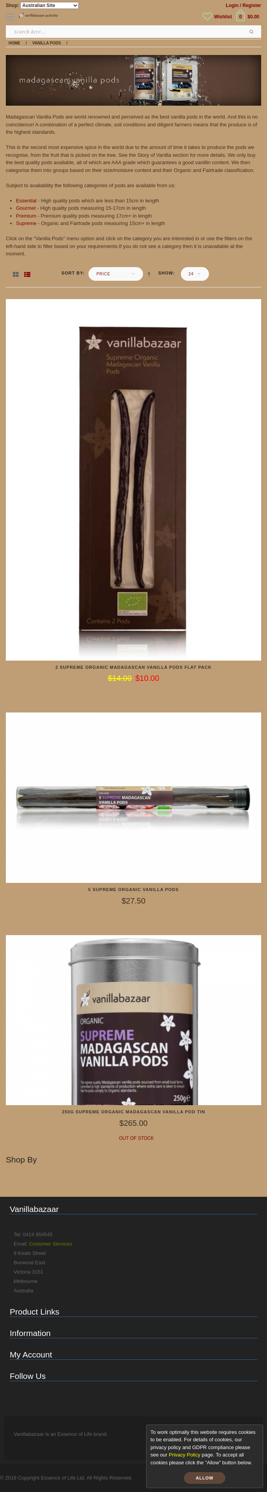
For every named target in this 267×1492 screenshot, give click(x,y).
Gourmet (26, 208)
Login (232, 5)
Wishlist (223, 16)
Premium (26, 216)
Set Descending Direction (150, 274)
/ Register (250, 5)
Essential (26, 201)
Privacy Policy (184, 1455)
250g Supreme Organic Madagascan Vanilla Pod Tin (133, 1111)
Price (103, 274)
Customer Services (50, 1244)
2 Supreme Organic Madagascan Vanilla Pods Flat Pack (133, 667)
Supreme (26, 223)
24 (191, 274)
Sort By (72, 273)
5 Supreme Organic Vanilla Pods (133, 889)
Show (165, 273)
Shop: (12, 5)
